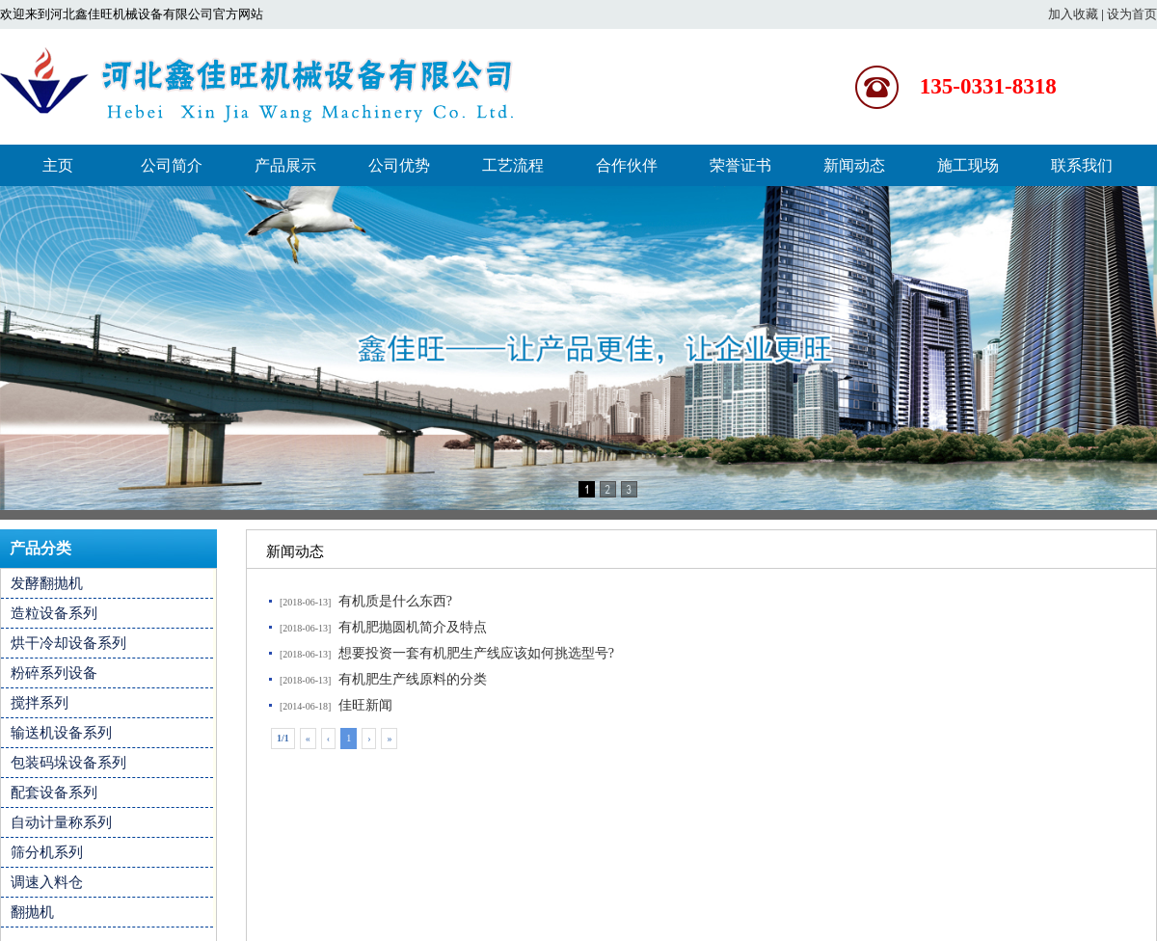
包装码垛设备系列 (68, 762)
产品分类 (40, 548)
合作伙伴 (627, 165)
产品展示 (285, 165)
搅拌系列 (39, 703)
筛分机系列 (47, 852)
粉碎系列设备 (54, 673)
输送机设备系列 (61, 732)
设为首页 (1132, 14)
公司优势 (399, 165)
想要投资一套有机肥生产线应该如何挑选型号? (476, 653)
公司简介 (171, 165)
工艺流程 (513, 165)
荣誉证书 (740, 165)
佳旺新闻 (365, 705)
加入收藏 (1073, 14)
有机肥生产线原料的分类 (412, 679)
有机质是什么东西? (395, 601)
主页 (57, 165)
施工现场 (968, 165)
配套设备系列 (54, 792)
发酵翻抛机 (47, 583)
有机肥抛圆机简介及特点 (412, 627)
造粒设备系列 (54, 613)
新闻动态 (854, 165)
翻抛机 (32, 912)
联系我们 (1082, 165)
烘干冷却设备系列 (68, 643)
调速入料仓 (47, 882)
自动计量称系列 (61, 822)
